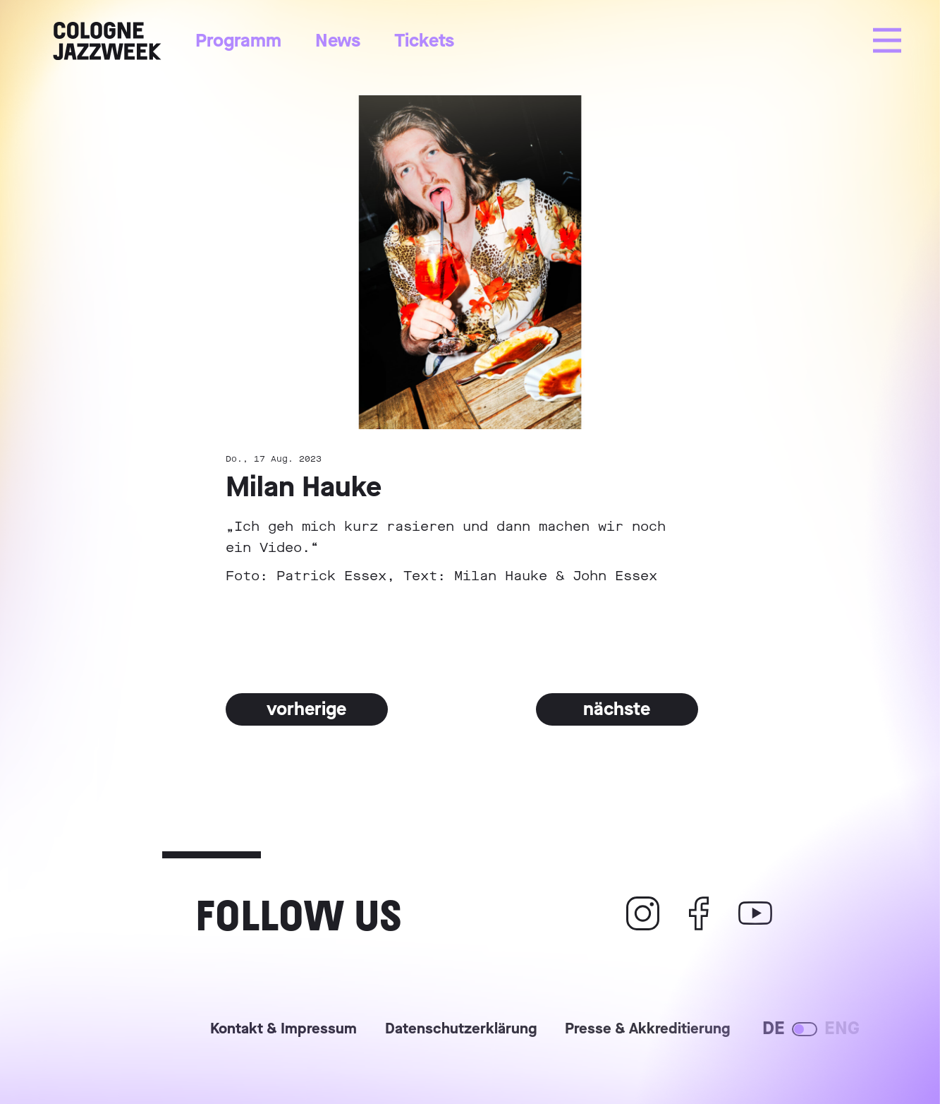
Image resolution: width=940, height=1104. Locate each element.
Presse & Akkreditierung (647, 1030)
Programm (238, 40)
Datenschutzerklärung (461, 1030)
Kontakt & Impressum (283, 1030)
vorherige (306, 709)
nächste (616, 709)
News (337, 40)
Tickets (424, 40)
